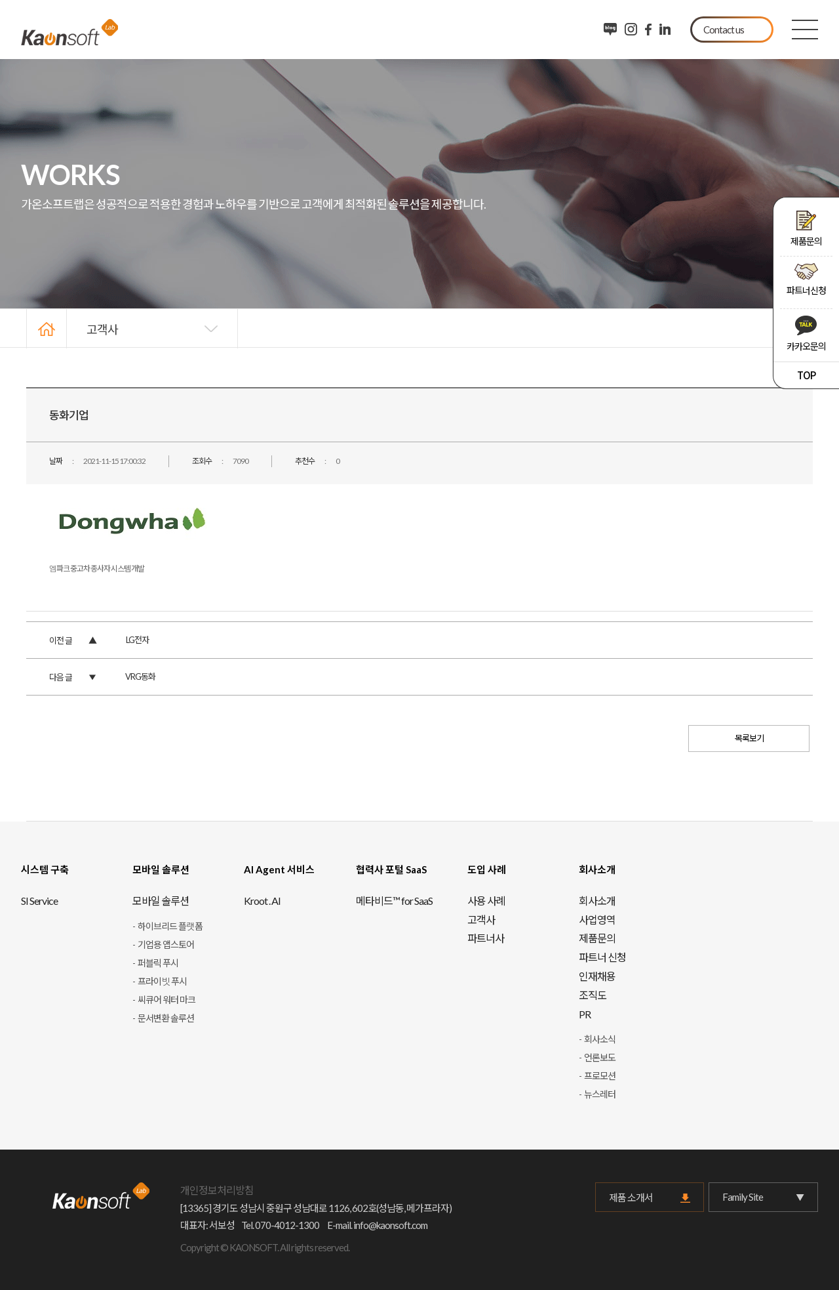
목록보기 (749, 738)
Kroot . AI (262, 900)
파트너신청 (806, 279)
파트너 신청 (602, 957)
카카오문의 (806, 334)
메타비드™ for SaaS (394, 900)
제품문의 (806, 229)
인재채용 (597, 976)
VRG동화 (140, 676)
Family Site (763, 1197)
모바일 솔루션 (160, 900)
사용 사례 (486, 900)
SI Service (39, 900)
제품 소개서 (631, 1197)
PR (585, 1014)
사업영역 (597, 919)
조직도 (592, 995)
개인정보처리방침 (217, 1190)
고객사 (102, 328)
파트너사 (485, 938)
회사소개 (597, 900)
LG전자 (137, 640)
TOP (806, 375)
